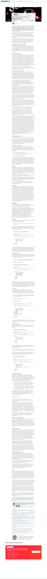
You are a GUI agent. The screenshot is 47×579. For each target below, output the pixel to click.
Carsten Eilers (16, 23)
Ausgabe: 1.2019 (32, 20)
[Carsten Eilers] (13, 23)
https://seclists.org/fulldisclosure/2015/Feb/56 (20, 515)
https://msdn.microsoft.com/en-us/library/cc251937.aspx (21, 522)
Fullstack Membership (19, 1)
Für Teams (12, 1)
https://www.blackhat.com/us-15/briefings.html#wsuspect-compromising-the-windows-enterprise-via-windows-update (23, 518)
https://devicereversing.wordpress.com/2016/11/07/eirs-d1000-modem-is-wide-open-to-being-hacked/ (23, 511)
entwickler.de (5, 1)
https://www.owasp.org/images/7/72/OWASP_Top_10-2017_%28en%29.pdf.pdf (23, 529)
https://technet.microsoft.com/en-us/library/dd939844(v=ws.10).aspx (23, 520)
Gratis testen (36, 551)
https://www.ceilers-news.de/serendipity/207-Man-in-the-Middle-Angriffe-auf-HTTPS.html (23, 531)
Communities (31, 1)
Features (25, 1)
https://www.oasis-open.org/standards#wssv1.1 (26, 528)
